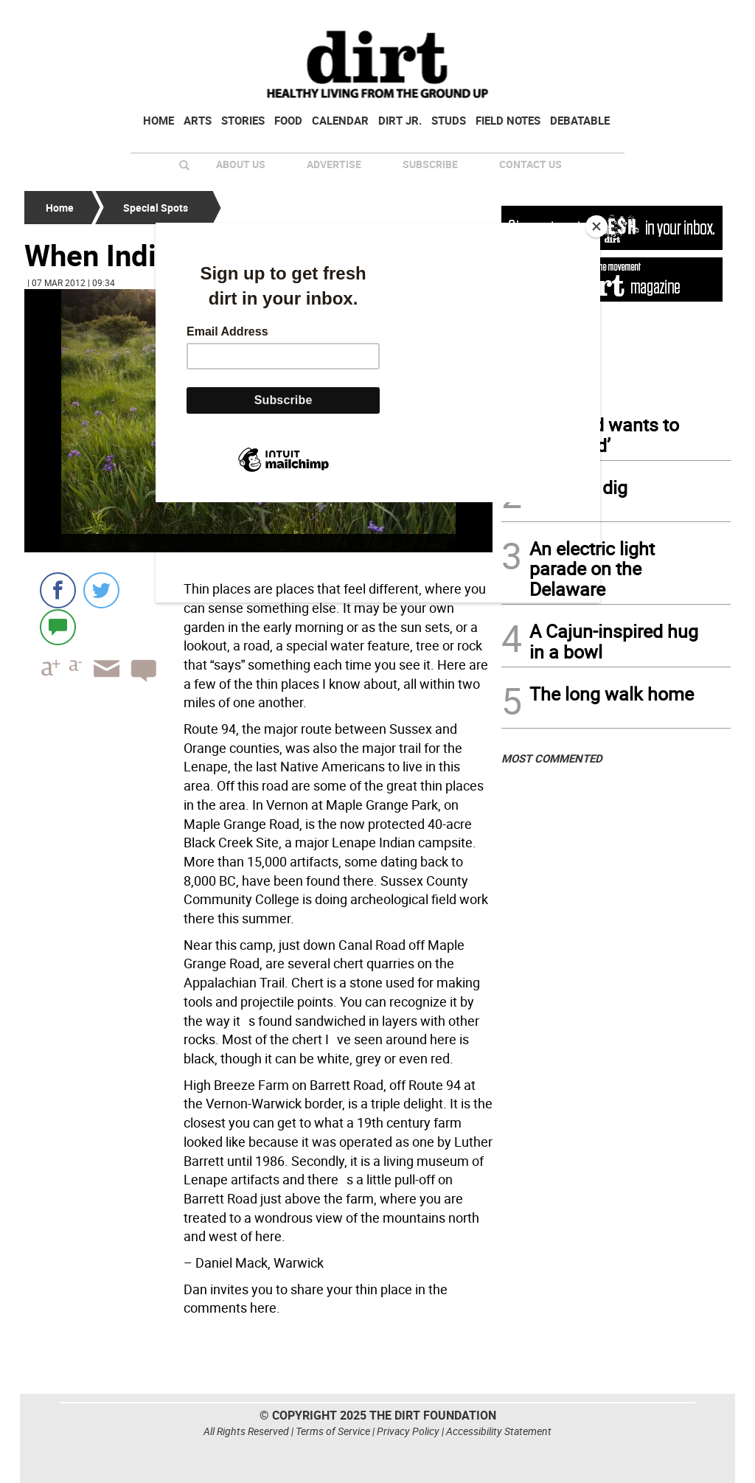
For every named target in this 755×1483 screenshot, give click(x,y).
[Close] (596, 226)
